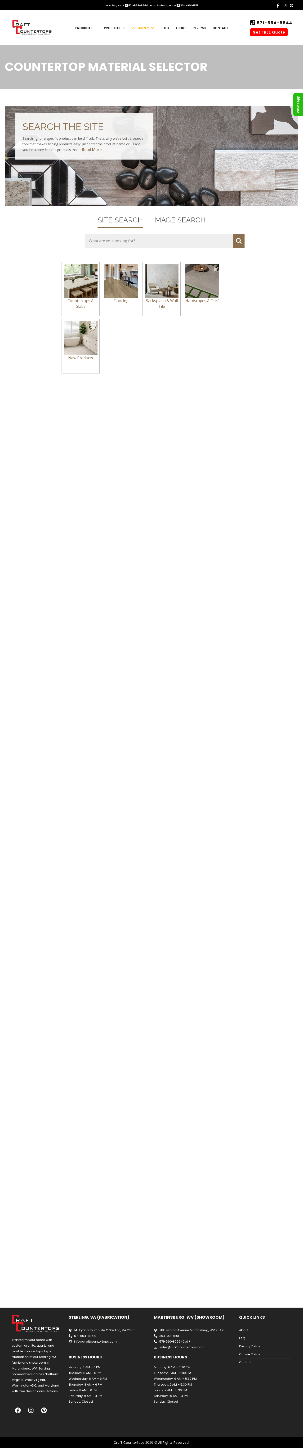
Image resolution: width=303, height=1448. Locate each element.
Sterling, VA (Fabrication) (99, 1317)
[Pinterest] (292, 6)
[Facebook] (278, 6)
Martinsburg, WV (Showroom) (189, 1317)
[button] (94, 28)
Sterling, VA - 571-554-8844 (126, 5)
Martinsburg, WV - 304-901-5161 (174, 5)
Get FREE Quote (269, 32)
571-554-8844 (273, 23)
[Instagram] (285, 6)
